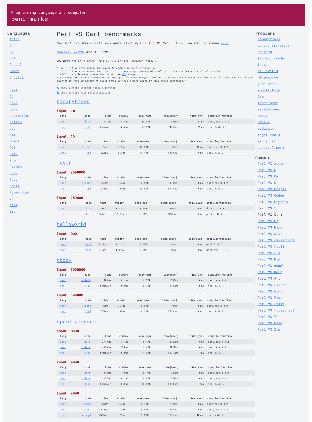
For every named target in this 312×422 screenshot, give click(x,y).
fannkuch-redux (272, 58)
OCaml (14, 141)
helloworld (71, 224)
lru (261, 96)
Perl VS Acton (271, 163)
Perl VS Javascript (276, 240)
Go (12, 96)
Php (13, 160)
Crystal (17, 77)
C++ (13, 58)
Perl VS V (267, 317)
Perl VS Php (269, 278)
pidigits (266, 128)
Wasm (14, 205)
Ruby (14, 173)
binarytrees (73, 101)
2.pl (88, 285)
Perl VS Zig (269, 329)
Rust (14, 179)
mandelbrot (268, 103)
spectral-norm (76, 321)
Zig (13, 211)
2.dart (86, 347)
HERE (225, 43)
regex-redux (269, 135)
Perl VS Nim (269, 259)
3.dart (86, 280)
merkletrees (269, 109)
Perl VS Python (272, 285)
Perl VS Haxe (270, 227)
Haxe (14, 103)
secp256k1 (267, 141)
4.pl (88, 352)
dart (63, 121)
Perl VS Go (268, 221)
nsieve (264, 122)
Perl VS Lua (269, 253)
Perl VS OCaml (271, 265)
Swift (15, 186)
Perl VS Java (270, 234)
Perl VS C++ (269, 182)
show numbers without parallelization (88, 87)
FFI (124, 74)
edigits (265, 52)
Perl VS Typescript (276, 310)
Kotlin (16, 122)
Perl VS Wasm (270, 323)
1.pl (88, 127)
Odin (14, 147)
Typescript (20, 192)
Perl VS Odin (270, 272)
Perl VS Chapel (272, 189)
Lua (13, 128)
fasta (64, 163)
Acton (15, 39)
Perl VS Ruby (270, 291)
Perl (14, 154)
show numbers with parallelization (86, 92)
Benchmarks (48, 16)
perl (63, 127)
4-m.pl (86, 415)
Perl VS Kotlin (272, 246)
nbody (64, 260)
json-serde (268, 84)
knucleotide (269, 90)
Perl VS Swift (271, 304)
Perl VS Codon (271, 195)
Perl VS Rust (270, 297)
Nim (12, 135)
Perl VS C (267, 170)
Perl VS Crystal (273, 202)
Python (16, 167)
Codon (14, 71)
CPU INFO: (63, 60)
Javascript (20, 115)
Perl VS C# (268, 176)
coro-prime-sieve (274, 45)
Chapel (16, 64)
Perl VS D (267, 208)
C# (12, 52)
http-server (269, 77)
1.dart (86, 121)
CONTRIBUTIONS (70, 52)
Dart (14, 90)
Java (14, 109)
